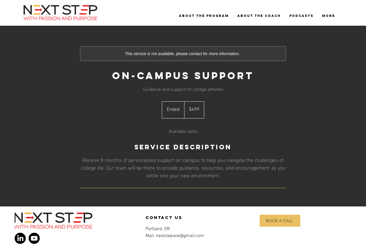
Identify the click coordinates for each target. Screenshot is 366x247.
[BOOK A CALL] (280, 221)
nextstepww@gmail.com (180, 236)
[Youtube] (34, 238)
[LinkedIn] (20, 238)
